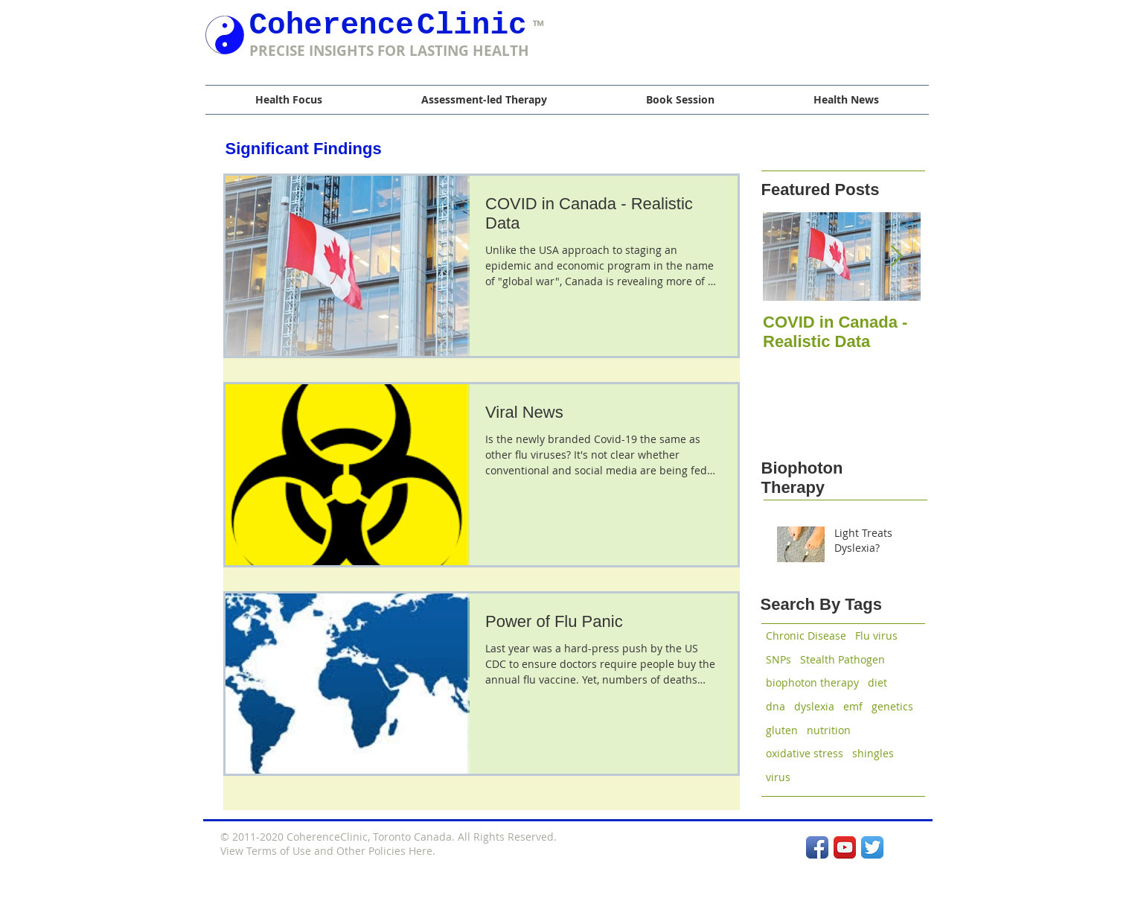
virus (778, 777)
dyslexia (814, 706)
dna (775, 706)
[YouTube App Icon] (845, 847)
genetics (892, 706)
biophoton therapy (812, 682)
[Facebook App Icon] (817, 847)
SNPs (778, 659)
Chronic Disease (806, 635)
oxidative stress (804, 753)
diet (877, 682)
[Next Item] (897, 256)
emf (853, 706)
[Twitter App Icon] (872, 847)
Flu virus (876, 635)
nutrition (829, 730)
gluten (782, 730)
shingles (873, 753)
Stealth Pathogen (842, 659)
